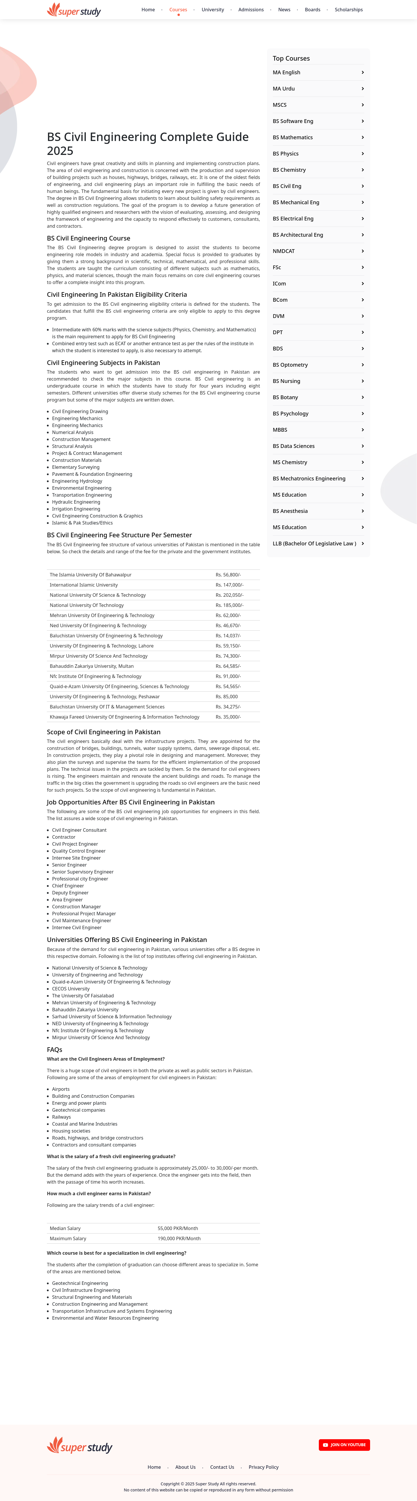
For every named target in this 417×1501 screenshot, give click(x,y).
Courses (178, 9)
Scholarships (349, 9)
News (284, 9)
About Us (185, 1467)
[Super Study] (74, 9)
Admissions (251, 9)
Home (148, 9)
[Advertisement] (153, 89)
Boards (313, 9)
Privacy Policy (264, 1467)
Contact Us (222, 1467)
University (213, 9)
